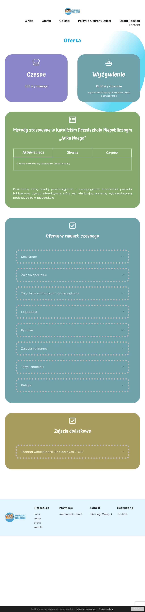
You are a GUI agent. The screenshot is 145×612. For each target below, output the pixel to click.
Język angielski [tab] (32, 367)
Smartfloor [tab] (29, 256)
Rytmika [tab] (27, 330)
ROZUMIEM (138, 609)
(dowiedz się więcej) (86, 609)
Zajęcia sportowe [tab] (34, 275)
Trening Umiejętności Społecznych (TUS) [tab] (52, 452)
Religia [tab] (26, 385)
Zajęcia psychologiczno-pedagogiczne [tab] (50, 293)
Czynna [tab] (112, 152)
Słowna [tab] (72, 152)
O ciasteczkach (106, 609)
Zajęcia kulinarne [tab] (34, 348)
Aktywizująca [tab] (33, 152)
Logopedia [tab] (29, 312)
